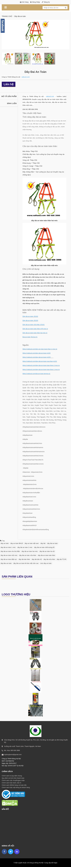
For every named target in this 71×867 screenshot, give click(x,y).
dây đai (43, 543)
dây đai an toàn (52, 543)
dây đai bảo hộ (37, 559)
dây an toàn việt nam (32, 543)
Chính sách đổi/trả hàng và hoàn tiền (14, 785)
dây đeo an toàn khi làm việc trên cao (25, 563)
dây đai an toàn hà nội (47, 551)
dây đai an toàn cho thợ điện (10, 551)
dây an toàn (5, 543)
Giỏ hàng (25, 2)
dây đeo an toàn (6, 563)
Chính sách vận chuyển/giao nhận (13, 780)
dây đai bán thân (24, 559)
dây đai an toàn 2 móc (24, 547)
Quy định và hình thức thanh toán (13, 778)
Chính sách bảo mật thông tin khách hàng (16, 787)
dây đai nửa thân (49, 559)
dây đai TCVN (61, 559)
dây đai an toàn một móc (9, 555)
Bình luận (12, 103)
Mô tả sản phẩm (9, 96)
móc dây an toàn (46, 563)
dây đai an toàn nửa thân (27, 555)
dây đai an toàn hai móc (30, 551)
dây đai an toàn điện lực (9, 559)
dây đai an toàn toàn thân (46, 555)
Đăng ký (47, 2)
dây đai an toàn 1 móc (8, 547)
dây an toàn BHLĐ (16, 543)
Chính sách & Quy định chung (12, 775)
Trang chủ (7, 16)
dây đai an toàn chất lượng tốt (44, 547)
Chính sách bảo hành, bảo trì (11, 783)
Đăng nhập (36, 2)
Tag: (2, 540)
